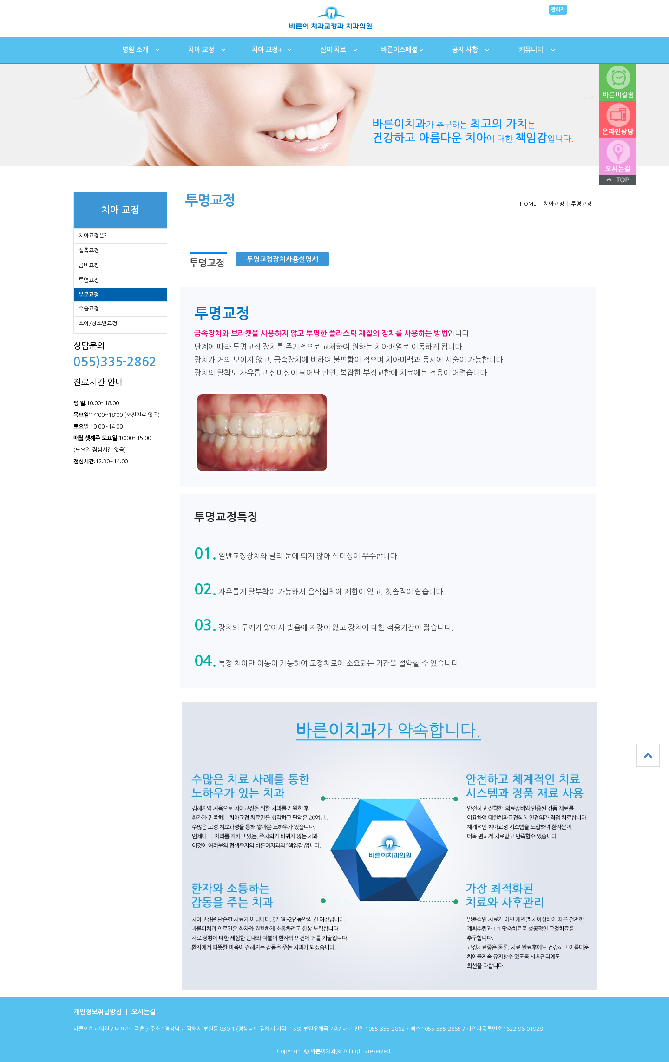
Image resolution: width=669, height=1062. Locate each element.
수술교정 (89, 308)
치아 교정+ (267, 49)
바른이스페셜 (399, 49)
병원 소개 (135, 49)
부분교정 (89, 294)
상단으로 (648, 755)
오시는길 (143, 1012)
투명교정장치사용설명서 (282, 259)
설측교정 (89, 250)
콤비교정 (89, 265)
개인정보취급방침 (97, 1012)
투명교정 (89, 280)
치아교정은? (93, 235)
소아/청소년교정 (98, 323)
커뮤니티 (531, 49)
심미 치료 (333, 49)
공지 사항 (465, 49)
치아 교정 (201, 49)
